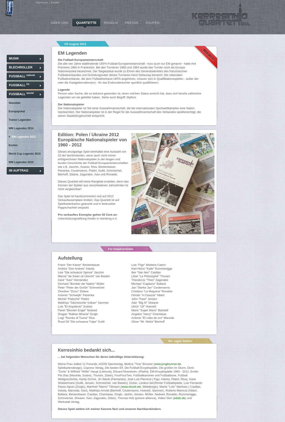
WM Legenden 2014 (21, 128)
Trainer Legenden (20, 119)
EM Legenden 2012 (24, 136)
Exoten (13, 145)
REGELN (111, 23)
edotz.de (179, 398)
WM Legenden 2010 (21, 162)
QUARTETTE (86, 23)
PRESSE (131, 23)
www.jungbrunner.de (168, 364)
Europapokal (17, 111)
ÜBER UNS (59, 23)
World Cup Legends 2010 (25, 153)
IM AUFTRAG (18, 170)
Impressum (42, 2)
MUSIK (14, 58)
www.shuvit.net (131, 386)
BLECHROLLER (21, 67)
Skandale (14, 102)
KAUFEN (153, 23)
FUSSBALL (22, 76)
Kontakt (55, 2)
